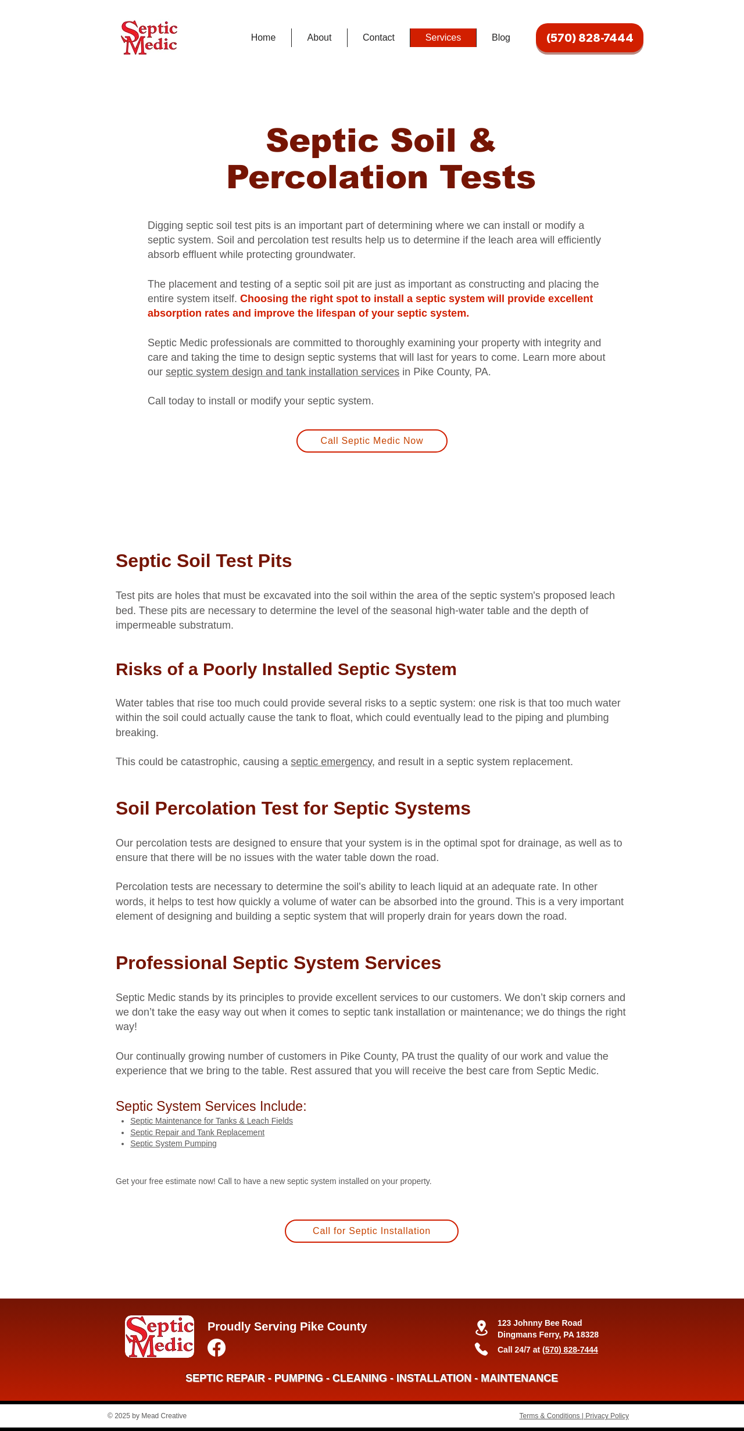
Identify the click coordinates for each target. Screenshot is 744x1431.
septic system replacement (508, 761)
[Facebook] (217, 1348)
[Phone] (481, 1349)
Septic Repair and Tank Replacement (197, 1132)
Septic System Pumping (173, 1143)
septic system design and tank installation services (282, 372)
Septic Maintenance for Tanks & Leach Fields (211, 1120)
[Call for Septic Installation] (372, 1231)
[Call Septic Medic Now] (372, 441)
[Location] (481, 1328)
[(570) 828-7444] (589, 37)
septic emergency (331, 761)
